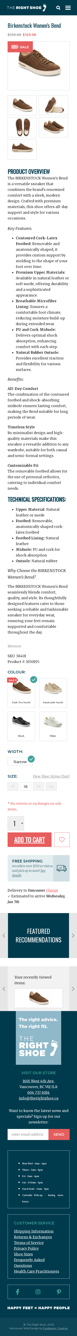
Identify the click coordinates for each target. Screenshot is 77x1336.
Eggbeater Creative (55, 1328)
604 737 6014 (38, 1092)
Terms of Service (29, 1243)
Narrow (20, 762)
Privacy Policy (26, 1248)
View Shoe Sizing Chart (51, 776)
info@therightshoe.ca (38, 1098)
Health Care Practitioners (36, 1271)
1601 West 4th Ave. (38, 1081)
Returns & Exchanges (33, 1237)
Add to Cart (29, 839)
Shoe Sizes (23, 1254)
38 (25, 786)
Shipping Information (34, 1231)
